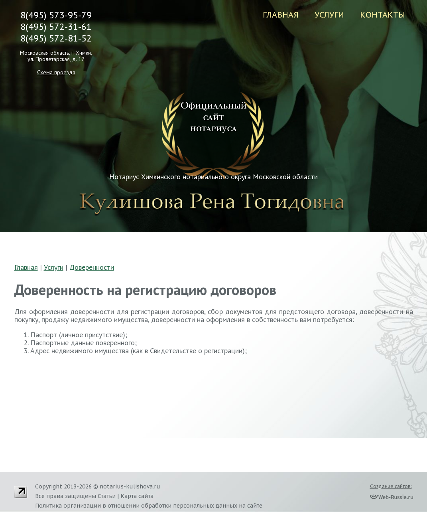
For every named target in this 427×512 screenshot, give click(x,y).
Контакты (382, 15)
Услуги (329, 15)
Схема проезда (56, 72)
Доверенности (91, 267)
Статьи (107, 496)
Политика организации (68, 505)
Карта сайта (136, 496)
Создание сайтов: (391, 486)
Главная (281, 15)
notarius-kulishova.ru (130, 486)
